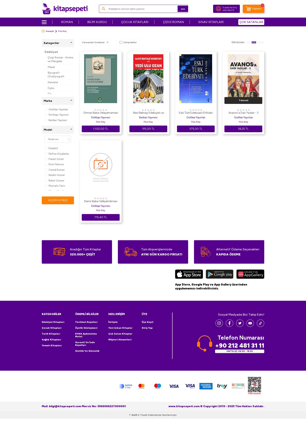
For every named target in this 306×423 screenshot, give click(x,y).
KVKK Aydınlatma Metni (86, 335)
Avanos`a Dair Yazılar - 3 (243, 112)
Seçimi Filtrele (57, 200)
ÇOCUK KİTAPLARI (135, 22)
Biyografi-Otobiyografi (56, 74)
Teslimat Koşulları (86, 322)
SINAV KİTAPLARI (211, 22)
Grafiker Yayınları (56, 109)
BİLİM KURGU (97, 22)
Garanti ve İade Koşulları (85, 343)
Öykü (51, 88)
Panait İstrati (54, 159)
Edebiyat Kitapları (53, 322)
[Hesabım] (218, 9)
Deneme (53, 82)
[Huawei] (250, 275)
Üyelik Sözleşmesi (86, 328)
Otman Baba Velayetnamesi (100, 112)
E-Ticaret (142, 414)
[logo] (65, 9)
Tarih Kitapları (51, 333)
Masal (51, 67)
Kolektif (51, 148)
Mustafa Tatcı (55, 185)
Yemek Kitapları (52, 345)
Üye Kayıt (147, 322)
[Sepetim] (253, 9)
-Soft (133, 414)
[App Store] (189, 275)
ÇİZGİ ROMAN (173, 22)
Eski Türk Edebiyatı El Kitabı (196, 112)
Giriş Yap (147, 328)
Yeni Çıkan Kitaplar (120, 328)
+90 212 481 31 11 (239, 345)
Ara (179, 8)
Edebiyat (51, 52)
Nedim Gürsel (55, 175)
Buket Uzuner (54, 180)
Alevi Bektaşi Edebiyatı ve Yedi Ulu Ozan (148, 113)
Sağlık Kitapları (51, 339)
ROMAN (67, 22)
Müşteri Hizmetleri (120, 339)
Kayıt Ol (230, 10)
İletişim (112, 322)
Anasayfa (48, 31)
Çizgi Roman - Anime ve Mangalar (60, 59)
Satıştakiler (128, 42)
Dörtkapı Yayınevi (57, 114)
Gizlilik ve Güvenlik (87, 351)
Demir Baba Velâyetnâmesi (100, 201)
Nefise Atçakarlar (57, 153)
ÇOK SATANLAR (251, 22)
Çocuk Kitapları (51, 328)
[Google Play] (219, 275)
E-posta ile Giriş (230, 7)
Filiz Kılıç (100, 121)
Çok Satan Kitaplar (120, 333)
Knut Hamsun (54, 164)
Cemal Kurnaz (55, 169)
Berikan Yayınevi (56, 120)
